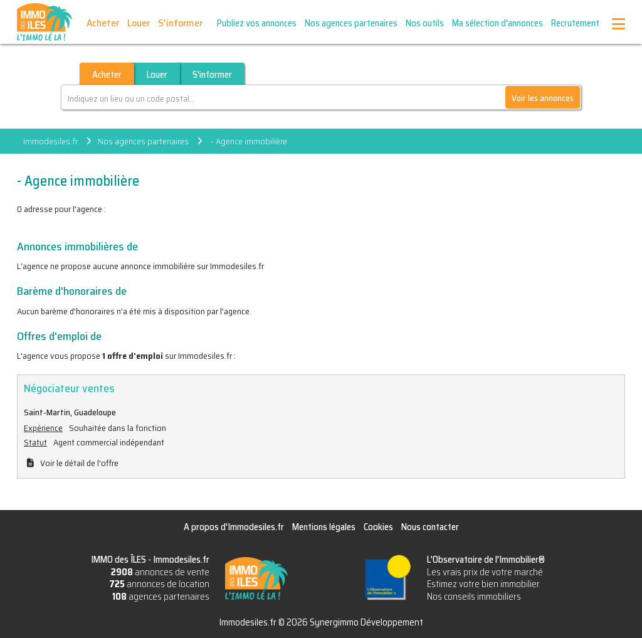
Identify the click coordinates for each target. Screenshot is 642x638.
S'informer (180, 23)
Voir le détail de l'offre (79, 463)
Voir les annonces (543, 98)
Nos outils (425, 23)
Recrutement (575, 23)
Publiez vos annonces (257, 23)
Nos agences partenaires (351, 23)
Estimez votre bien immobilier (483, 584)
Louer (138, 23)
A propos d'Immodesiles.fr (234, 526)
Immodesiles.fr (50, 141)
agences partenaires (160, 596)
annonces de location (159, 584)
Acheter (103, 23)
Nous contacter (430, 526)
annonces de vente (160, 572)
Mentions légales (323, 526)
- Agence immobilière (248, 141)
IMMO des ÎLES (44, 22)
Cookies (378, 526)
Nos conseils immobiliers (474, 596)
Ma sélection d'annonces (497, 23)
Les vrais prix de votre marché (485, 572)
